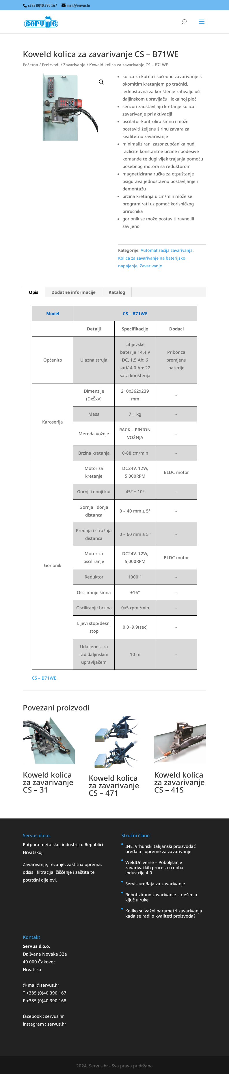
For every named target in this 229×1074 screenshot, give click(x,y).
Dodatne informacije (73, 292)
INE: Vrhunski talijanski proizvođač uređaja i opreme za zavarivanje (160, 848)
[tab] (34, 292)
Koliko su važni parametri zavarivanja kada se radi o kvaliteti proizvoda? (163, 913)
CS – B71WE (44, 678)
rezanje (57, 864)
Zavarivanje (74, 64)
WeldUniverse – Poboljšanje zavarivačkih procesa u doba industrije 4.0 (154, 867)
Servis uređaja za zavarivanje (155, 883)
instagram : (35, 1024)
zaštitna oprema (84, 864)
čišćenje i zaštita (73, 872)
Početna (30, 64)
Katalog (117, 292)
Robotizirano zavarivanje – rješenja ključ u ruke (161, 897)
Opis (33, 292)
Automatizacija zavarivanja (167, 250)
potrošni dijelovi (39, 880)
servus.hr (54, 1016)
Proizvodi (50, 64)
